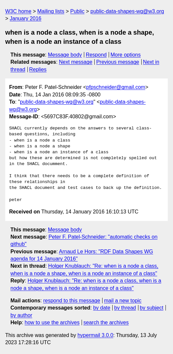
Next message (75, 62)
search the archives (106, 322)
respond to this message (71, 300)
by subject (151, 308)
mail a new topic (123, 300)
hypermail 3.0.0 (95, 335)
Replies (37, 69)
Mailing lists (50, 11)
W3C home (18, 11)
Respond (96, 55)
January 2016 (25, 18)
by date (101, 308)
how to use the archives (52, 322)
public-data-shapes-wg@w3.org (127, 11)
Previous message (117, 62)
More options (126, 55)
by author (21, 315)
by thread (125, 308)
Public (77, 11)
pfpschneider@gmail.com (115, 87)
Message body (65, 55)
